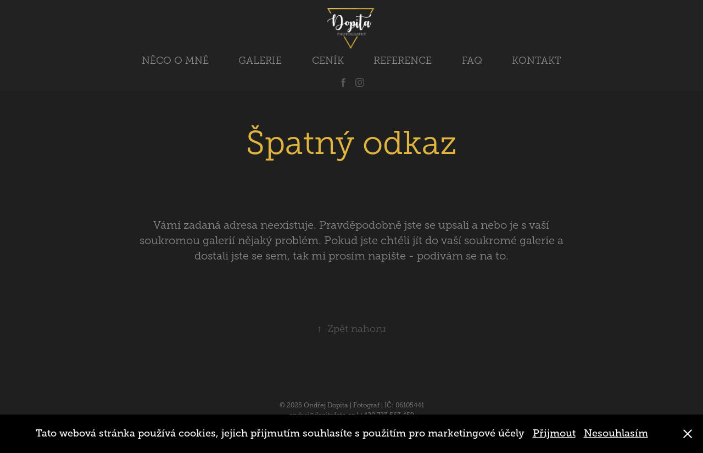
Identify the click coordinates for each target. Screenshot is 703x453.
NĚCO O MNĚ (175, 60)
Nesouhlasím (616, 433)
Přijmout (554, 433)
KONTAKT (536, 60)
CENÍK (328, 60)
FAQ (472, 60)
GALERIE (260, 60)
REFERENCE (402, 60)
